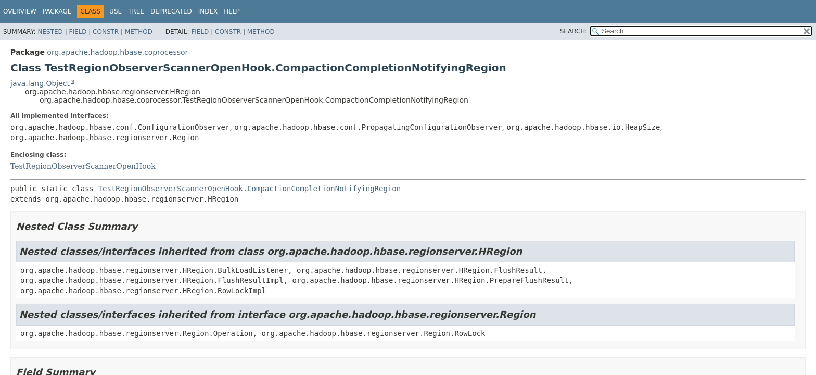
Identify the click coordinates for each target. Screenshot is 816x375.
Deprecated (171, 11)
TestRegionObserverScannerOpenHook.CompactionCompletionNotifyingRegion (249, 188)
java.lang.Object (40, 83)
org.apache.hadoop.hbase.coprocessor (117, 52)
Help (232, 11)
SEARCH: (574, 31)
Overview (19, 11)
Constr (106, 31)
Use (115, 11)
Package (57, 11)
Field (77, 31)
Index (208, 11)
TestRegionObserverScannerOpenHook (83, 166)
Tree (136, 11)
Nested (49, 31)
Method (138, 31)
